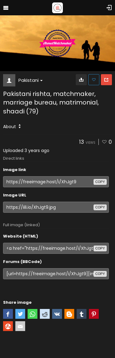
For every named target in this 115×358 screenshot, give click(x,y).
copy (100, 182)
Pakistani (30, 80)
